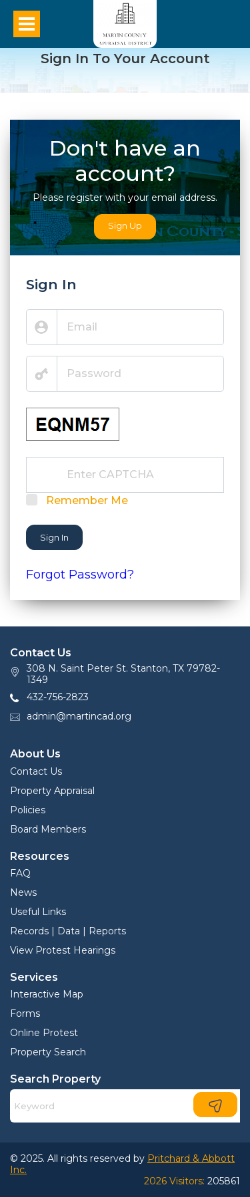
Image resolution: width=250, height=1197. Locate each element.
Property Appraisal (52, 791)
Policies (27, 810)
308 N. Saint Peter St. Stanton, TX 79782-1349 (123, 674)
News (23, 892)
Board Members (48, 829)
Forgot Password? (80, 574)
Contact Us (36, 771)
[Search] (125, 1106)
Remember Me (87, 500)
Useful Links (38, 912)
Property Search (48, 1052)
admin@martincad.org (79, 716)
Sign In (54, 537)
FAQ (20, 873)
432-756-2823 (58, 697)
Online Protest (44, 1033)
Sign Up (125, 225)
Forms (25, 1013)
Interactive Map (46, 994)
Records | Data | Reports (68, 931)
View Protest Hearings (62, 950)
